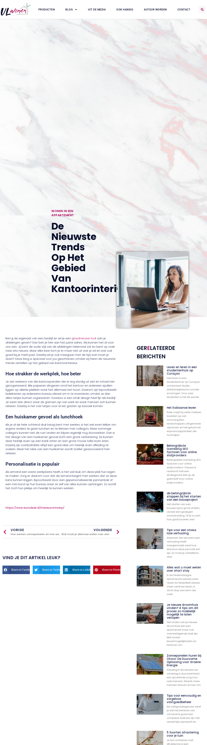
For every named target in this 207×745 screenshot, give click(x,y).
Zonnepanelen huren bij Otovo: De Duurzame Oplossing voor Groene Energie (184, 660)
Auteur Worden (155, 9)
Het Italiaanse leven (181, 408)
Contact (184, 9)
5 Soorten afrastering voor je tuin (183, 734)
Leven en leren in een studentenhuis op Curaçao (182, 370)
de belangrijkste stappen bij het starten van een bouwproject (184, 496)
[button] (202, 9)
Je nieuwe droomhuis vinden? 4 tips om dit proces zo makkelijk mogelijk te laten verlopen (182, 611)
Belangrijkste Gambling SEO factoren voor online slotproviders (182, 450)
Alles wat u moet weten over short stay (184, 569)
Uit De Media (97, 9)
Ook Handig (124, 9)
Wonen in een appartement (62, 213)
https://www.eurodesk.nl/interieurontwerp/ (35, 508)
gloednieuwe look (84, 338)
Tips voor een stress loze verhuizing (181, 531)
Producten (46, 9)
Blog (71, 9)
